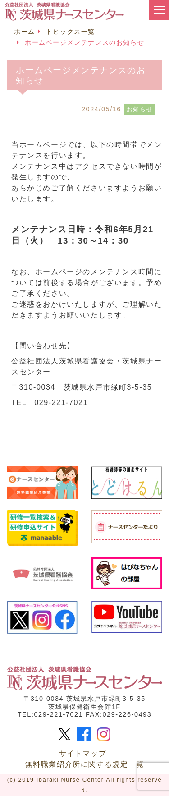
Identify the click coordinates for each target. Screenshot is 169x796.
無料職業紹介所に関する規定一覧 (84, 764)
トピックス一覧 (70, 31)
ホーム (24, 31)
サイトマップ (83, 753)
